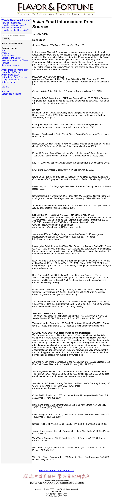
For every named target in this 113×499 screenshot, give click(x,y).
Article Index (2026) (10, 75)
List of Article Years (10, 72)
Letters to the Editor (11, 58)
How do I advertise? (11, 28)
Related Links (8, 82)
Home (4, 50)
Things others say (10, 79)
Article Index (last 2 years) (14, 77)
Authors (5, 91)
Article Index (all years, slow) (15, 70)
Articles (5, 53)
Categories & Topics (11, 94)
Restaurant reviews (10, 65)
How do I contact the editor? (15, 30)
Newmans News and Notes (14, 60)
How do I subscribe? (11, 23)
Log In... (5, 87)
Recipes (5, 63)
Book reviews (7, 55)
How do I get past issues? (13, 25)
